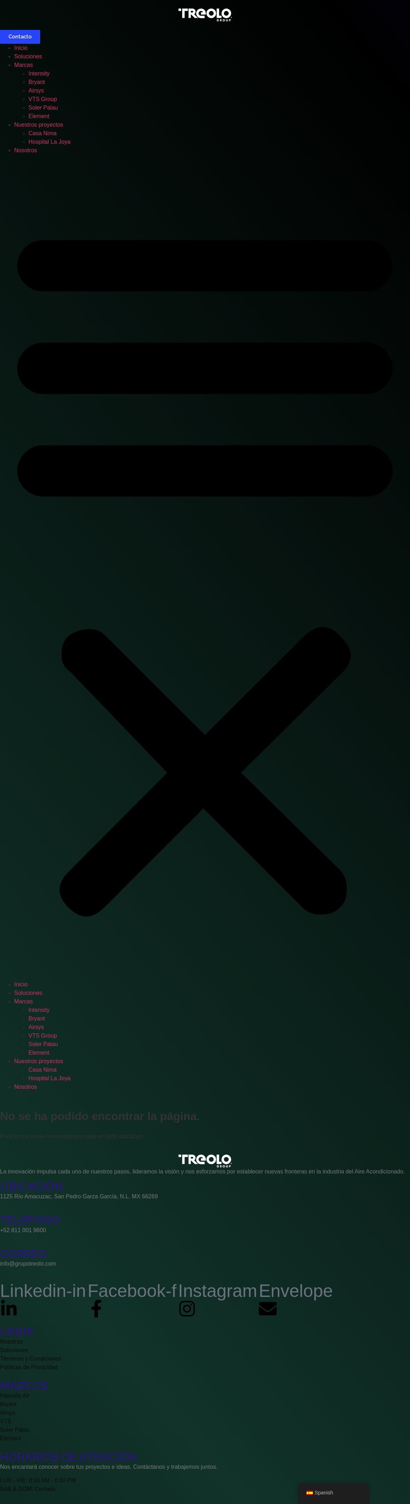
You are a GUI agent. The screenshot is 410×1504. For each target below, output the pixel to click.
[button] (205, 567)
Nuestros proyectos (38, 125)
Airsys (36, 91)
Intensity (39, 73)
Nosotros (25, 150)
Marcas (23, 65)
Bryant (36, 82)
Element (38, 116)
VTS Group (42, 99)
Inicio (20, 48)
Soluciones (28, 56)
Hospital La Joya (49, 142)
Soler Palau (43, 108)
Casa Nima (42, 133)
